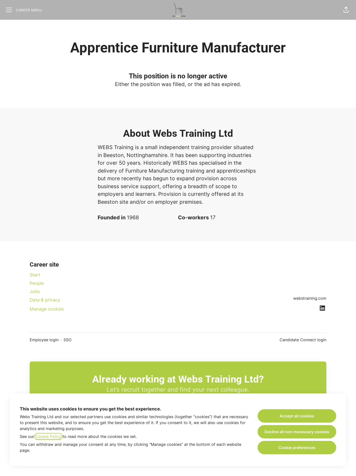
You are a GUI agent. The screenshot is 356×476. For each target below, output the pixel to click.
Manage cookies (47, 309)
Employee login (44, 339)
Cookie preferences (296, 447)
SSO (67, 339)
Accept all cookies (297, 415)
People (37, 283)
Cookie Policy (48, 436)
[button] (346, 10)
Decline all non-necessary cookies (297, 431)
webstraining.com (309, 298)
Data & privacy (45, 299)
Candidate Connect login (303, 339)
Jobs (35, 291)
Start (35, 274)
